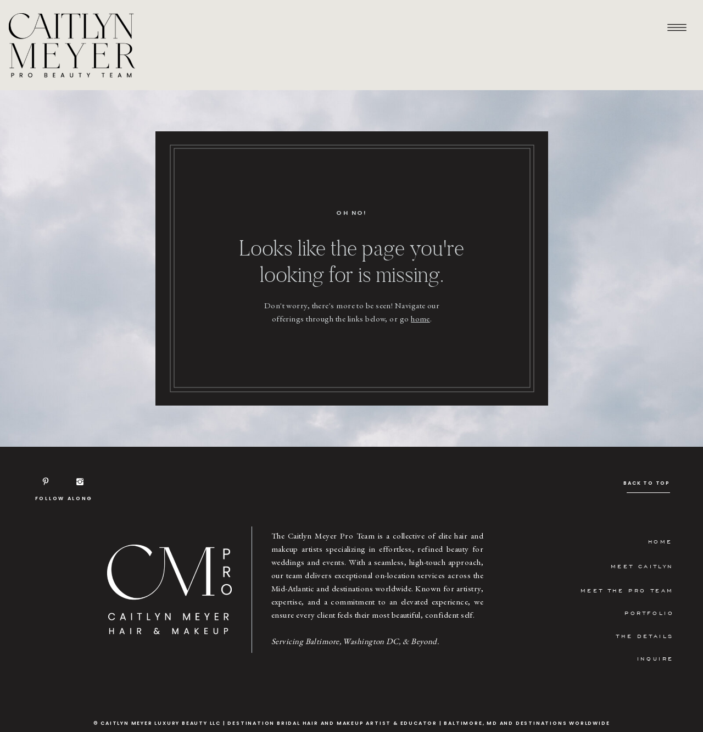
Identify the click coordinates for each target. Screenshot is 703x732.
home (420, 318)
